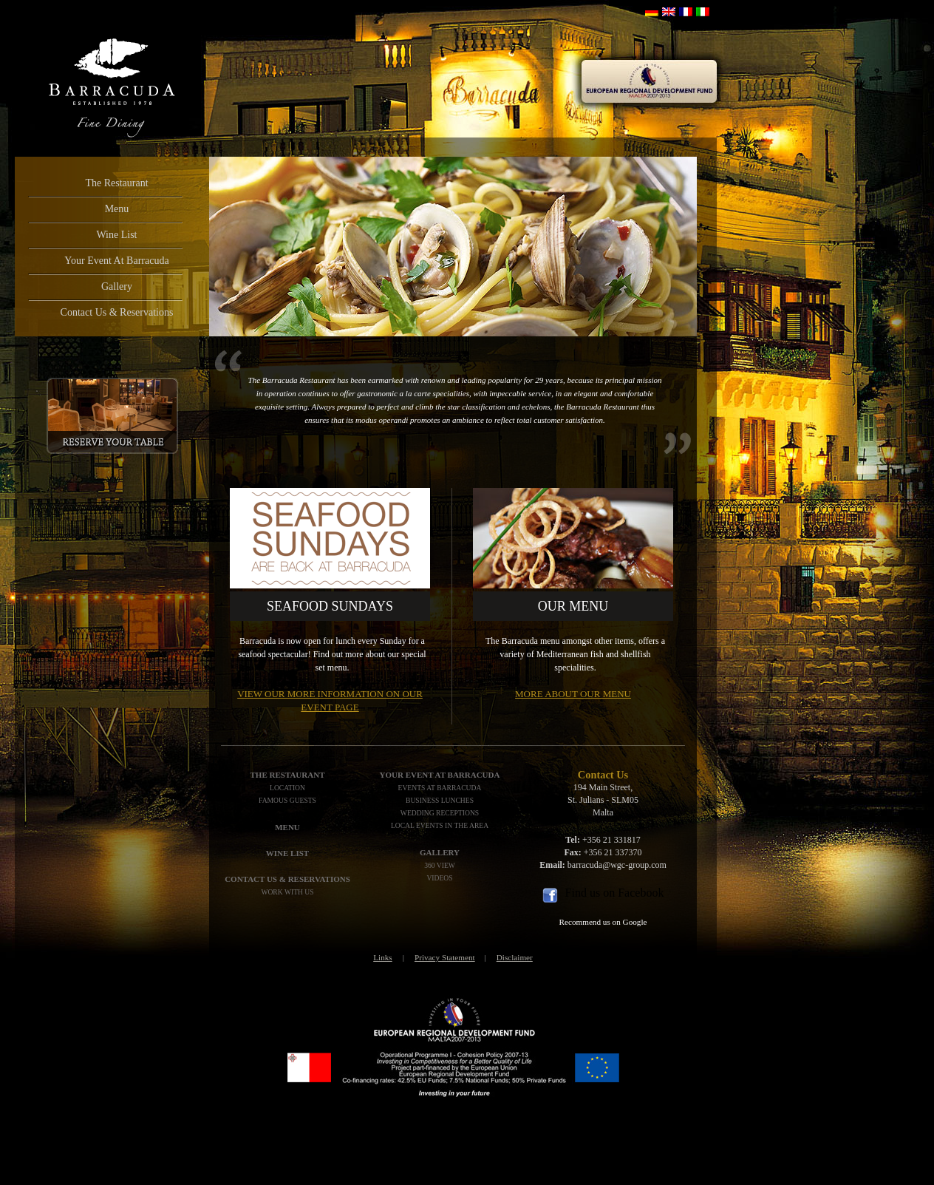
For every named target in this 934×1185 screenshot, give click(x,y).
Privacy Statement (445, 957)
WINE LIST (287, 853)
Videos (439, 878)
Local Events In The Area (439, 825)
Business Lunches (440, 800)
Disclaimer (515, 957)
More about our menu (573, 693)
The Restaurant (116, 183)
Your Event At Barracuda (116, 260)
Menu (117, 208)
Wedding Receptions (439, 813)
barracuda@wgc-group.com (617, 865)
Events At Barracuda (440, 788)
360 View (439, 865)
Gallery (116, 286)
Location (287, 788)
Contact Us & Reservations (117, 312)
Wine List (116, 234)
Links (382, 957)
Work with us (287, 892)
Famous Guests (287, 800)
